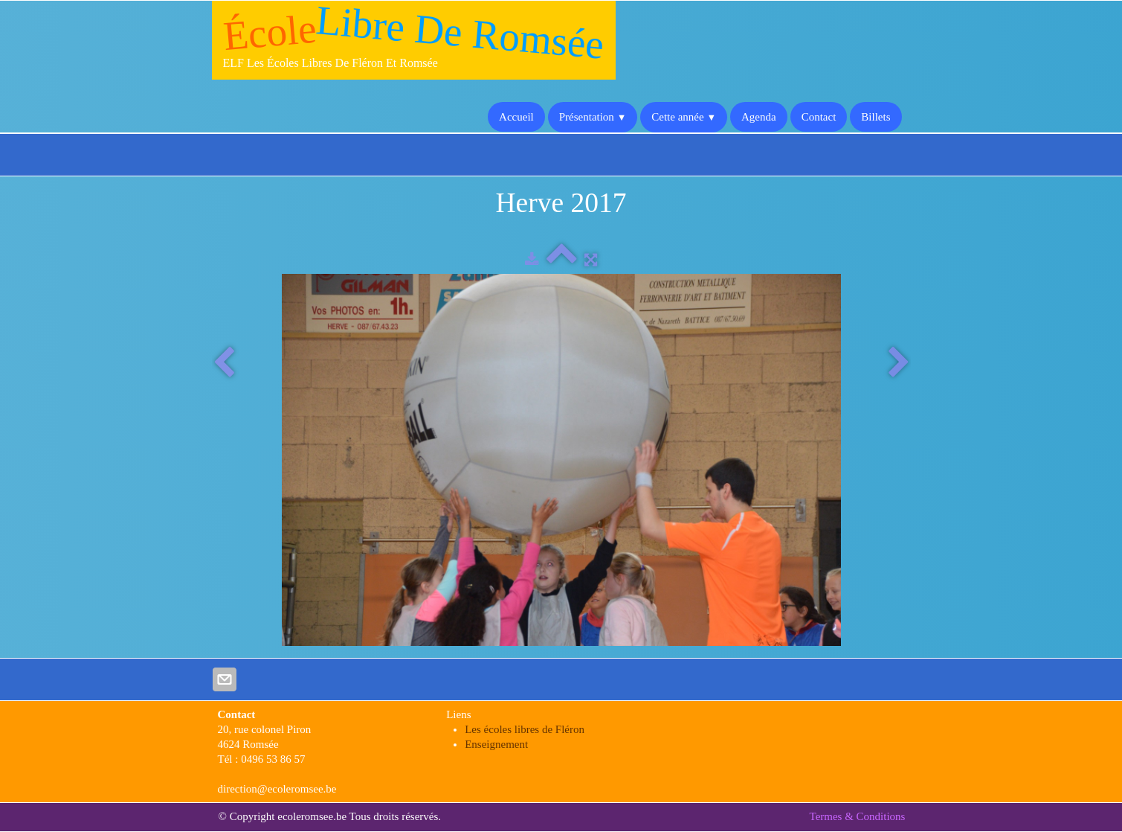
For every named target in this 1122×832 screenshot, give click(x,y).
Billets (875, 117)
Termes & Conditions (858, 816)
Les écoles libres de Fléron (524, 729)
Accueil (516, 117)
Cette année (683, 117)
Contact (819, 117)
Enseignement (496, 744)
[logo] (414, 40)
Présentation (593, 117)
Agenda (758, 117)
